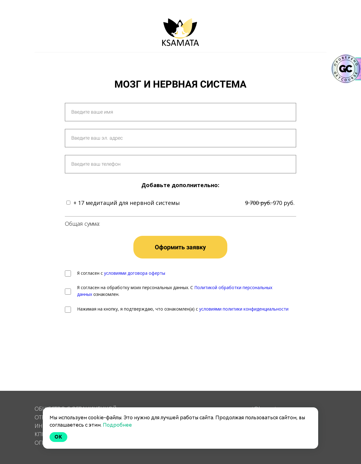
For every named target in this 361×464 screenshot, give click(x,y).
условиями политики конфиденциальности (243, 309)
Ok (58, 437)
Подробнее (117, 425)
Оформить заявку (180, 247)
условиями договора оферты (134, 273)
